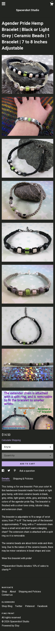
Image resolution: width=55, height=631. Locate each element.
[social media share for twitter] (9, 470)
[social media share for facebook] (3, 470)
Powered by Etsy (10, 625)
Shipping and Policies (30, 591)
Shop (5, 591)
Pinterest (30, 606)
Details (6, 478)
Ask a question (27, 470)
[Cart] (51, 4)
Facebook (42, 606)
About (13, 591)
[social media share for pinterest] (15, 470)
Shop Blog (7, 606)
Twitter (19, 606)
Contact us (7, 594)
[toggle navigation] (3, 3)
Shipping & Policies (23, 478)
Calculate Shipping (11, 440)
